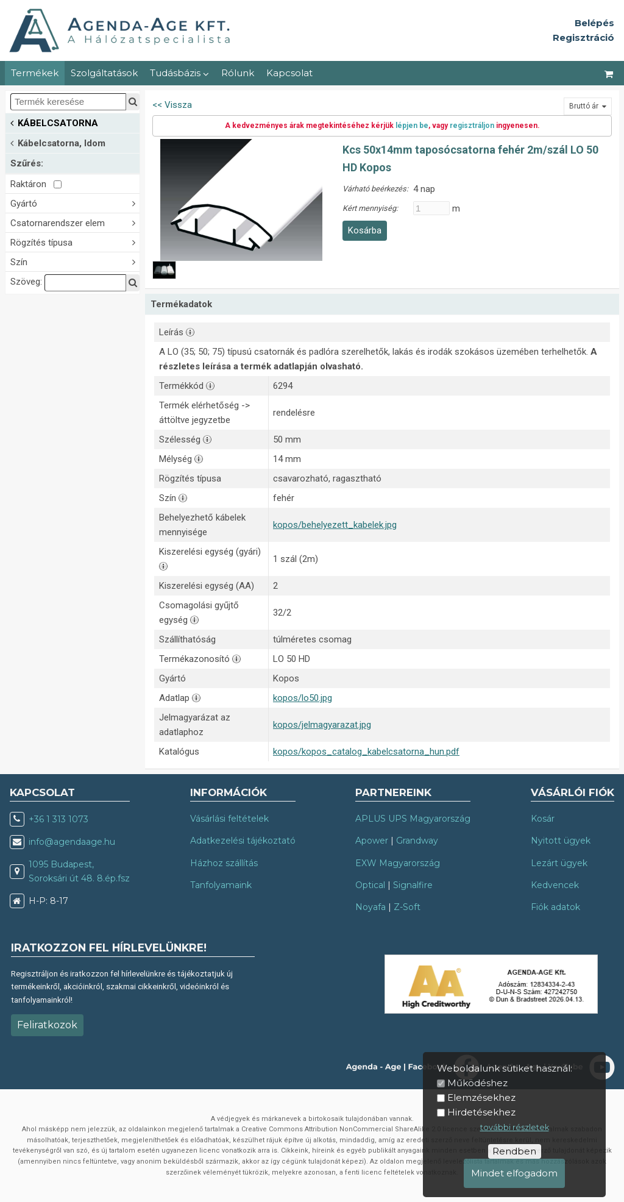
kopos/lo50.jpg (302, 697)
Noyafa (370, 907)
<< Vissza (172, 104)
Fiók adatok (555, 907)
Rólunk (237, 73)
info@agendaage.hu (72, 841)
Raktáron (36, 184)
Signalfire (413, 885)
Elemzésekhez (481, 1097)
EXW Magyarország (397, 863)
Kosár (543, 818)
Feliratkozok (47, 1025)
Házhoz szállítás (224, 863)
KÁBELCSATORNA (54, 122)
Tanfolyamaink (221, 885)
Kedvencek (555, 885)
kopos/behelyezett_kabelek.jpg (335, 524)
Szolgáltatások (104, 73)
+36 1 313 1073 (58, 819)
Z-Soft (407, 907)
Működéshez (477, 1083)
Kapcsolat (289, 73)
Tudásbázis (179, 73)
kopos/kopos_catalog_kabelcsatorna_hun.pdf (366, 751)
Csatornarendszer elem (75, 222)
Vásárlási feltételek (229, 818)
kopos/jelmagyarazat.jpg (322, 724)
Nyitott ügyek (560, 840)
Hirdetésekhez (481, 1112)
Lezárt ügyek (559, 863)
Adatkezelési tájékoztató (243, 840)
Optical (370, 885)
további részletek (514, 1127)
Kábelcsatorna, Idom (57, 142)
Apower (371, 840)
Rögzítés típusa (75, 241)
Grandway (417, 840)
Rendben (514, 1151)
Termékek (34, 73)
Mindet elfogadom (514, 1173)
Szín (75, 261)
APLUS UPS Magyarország (412, 818)
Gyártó (75, 202)
